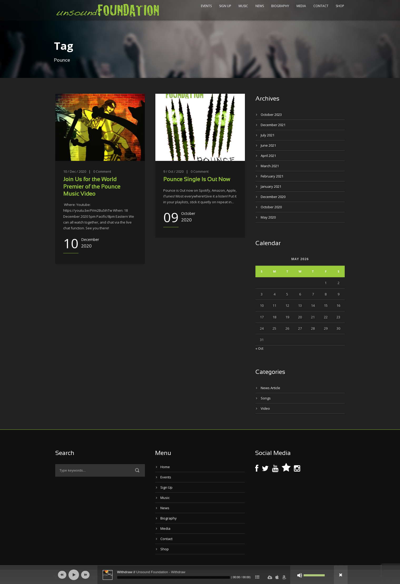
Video (265, 408)
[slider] (173, 577)
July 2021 (267, 135)
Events (206, 6)
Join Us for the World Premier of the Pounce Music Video (91, 187)
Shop (340, 6)
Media (301, 6)
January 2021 (271, 186)
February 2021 (272, 176)
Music (243, 6)
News (259, 6)
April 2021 (268, 155)
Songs (266, 398)
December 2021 (273, 124)
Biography (280, 6)
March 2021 (270, 166)
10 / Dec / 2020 (74, 171)
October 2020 (271, 207)
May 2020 (268, 217)
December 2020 (273, 196)
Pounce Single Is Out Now (196, 179)
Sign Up (225, 6)
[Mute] (299, 575)
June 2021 (268, 145)
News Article (270, 387)
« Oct (259, 348)
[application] (200, 575)
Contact (320, 6)
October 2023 (271, 114)
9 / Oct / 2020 (173, 171)
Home (165, 466)
